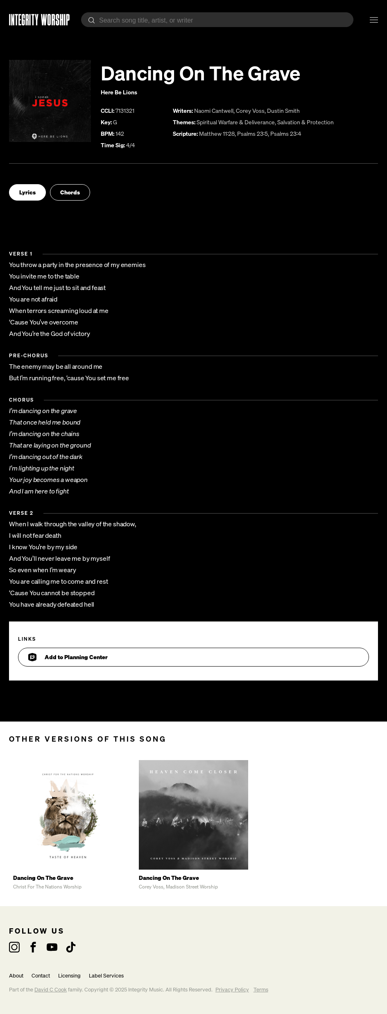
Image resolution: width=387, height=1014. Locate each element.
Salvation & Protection (305, 122)
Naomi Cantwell (213, 110)
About (16, 975)
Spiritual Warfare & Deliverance (236, 122)
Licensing (69, 975)
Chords (70, 192)
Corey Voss (250, 110)
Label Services (106, 975)
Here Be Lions (119, 92)
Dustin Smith (283, 110)
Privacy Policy (232, 989)
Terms (260, 989)
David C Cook (50, 989)
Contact (41, 975)
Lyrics (27, 192)
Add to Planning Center (68, 657)
